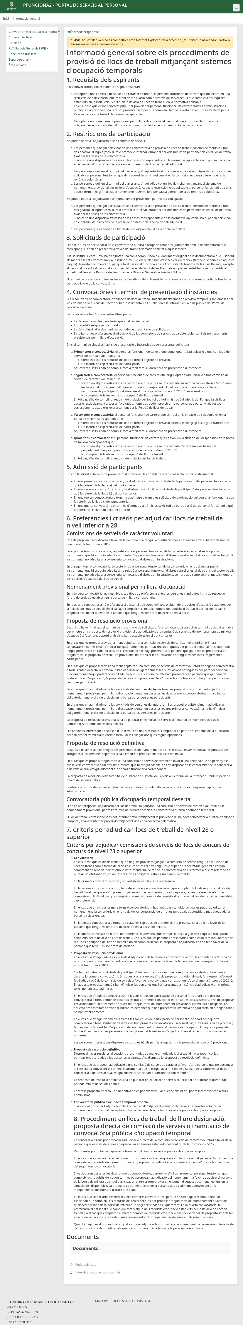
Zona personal (19, 59)
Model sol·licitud (86, 1265)
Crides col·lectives (21, 37)
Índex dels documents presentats (98, 1272)
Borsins (14, 43)
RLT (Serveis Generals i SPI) (27, 48)
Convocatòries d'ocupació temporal (33, 32)
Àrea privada (17, 65)
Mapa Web (102, 1301)
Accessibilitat (124, 1301)
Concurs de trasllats (22, 54)
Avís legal (144, 1301)
